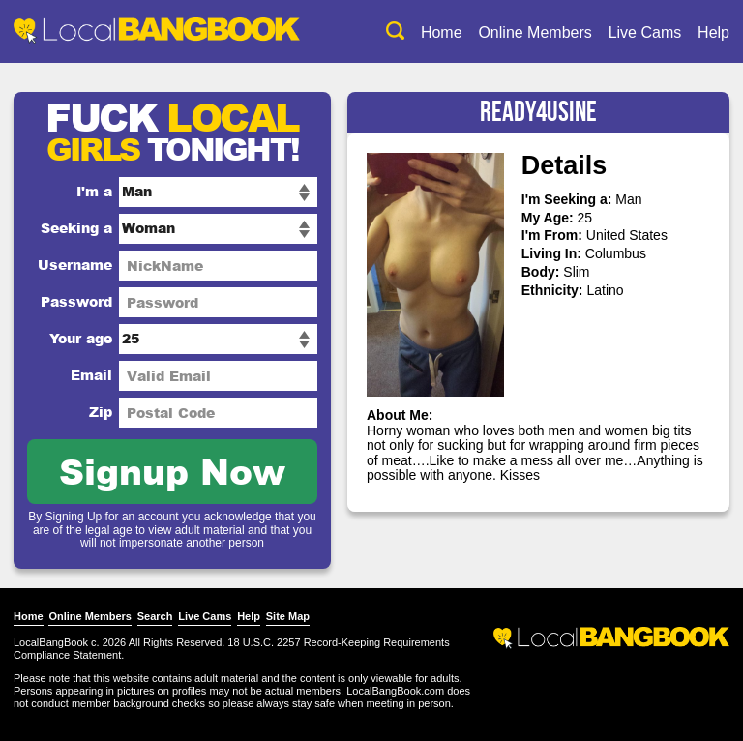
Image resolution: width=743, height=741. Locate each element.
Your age (80, 338)
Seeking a (76, 228)
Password (76, 301)
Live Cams (645, 32)
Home (441, 32)
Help (713, 32)
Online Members (534, 32)
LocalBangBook (51, 642)
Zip (100, 411)
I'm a (94, 191)
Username (75, 264)
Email (91, 375)
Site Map (288, 616)
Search (155, 616)
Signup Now (172, 470)
